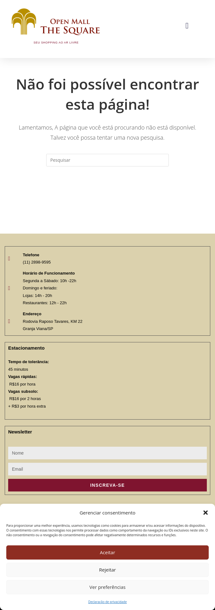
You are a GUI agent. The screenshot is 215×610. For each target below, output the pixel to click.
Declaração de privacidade (107, 602)
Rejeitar (107, 569)
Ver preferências (108, 587)
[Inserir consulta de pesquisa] (107, 160)
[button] (205, 512)
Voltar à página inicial (107, 192)
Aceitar (107, 552)
